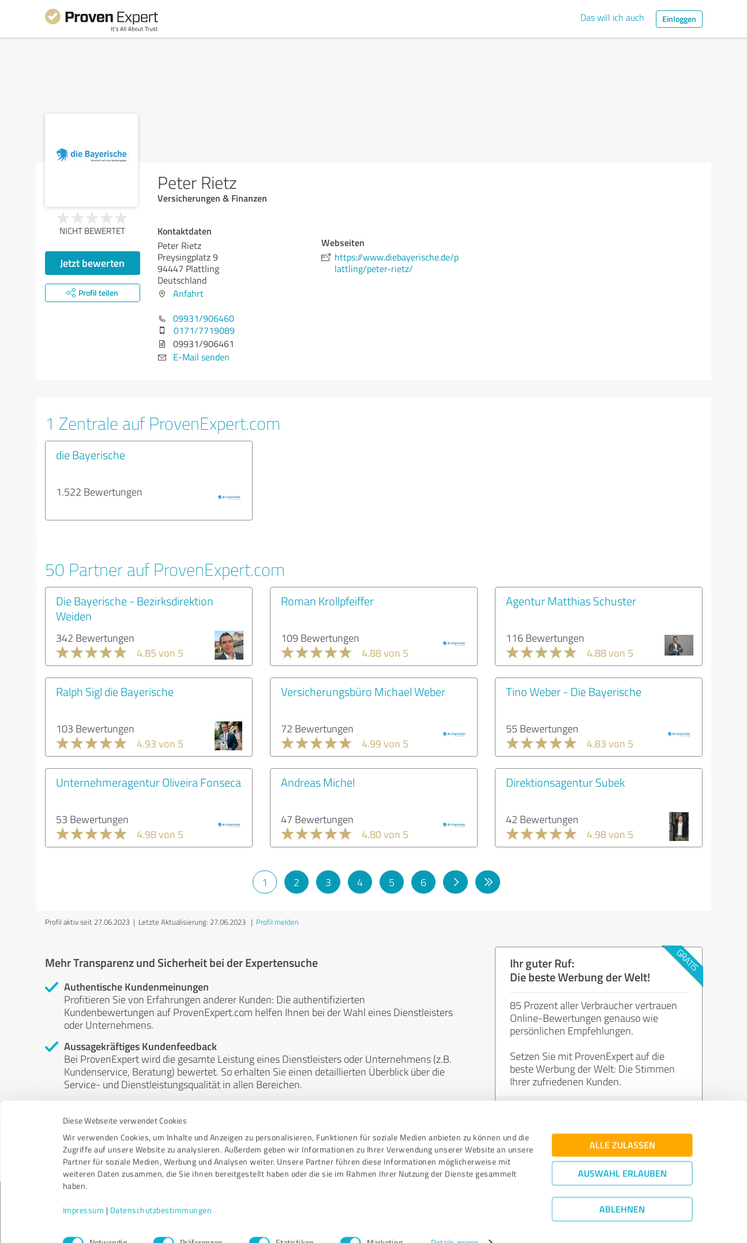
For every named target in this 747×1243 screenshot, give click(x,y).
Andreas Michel (318, 782)
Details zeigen (455, 1221)
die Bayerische (90, 454)
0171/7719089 (204, 330)
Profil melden (277, 922)
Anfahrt (188, 293)
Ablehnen (622, 1187)
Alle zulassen (622, 1123)
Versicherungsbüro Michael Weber (363, 691)
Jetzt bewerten (92, 262)
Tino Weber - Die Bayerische (573, 691)
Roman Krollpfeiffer (327, 601)
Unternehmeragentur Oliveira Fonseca (148, 782)
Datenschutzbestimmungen (161, 1189)
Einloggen (679, 18)
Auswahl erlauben (622, 1152)
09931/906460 (203, 318)
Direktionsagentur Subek (565, 782)
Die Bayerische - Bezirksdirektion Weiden (134, 608)
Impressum (83, 1189)
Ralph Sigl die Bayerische (115, 691)
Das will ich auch (612, 17)
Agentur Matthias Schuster (571, 601)
